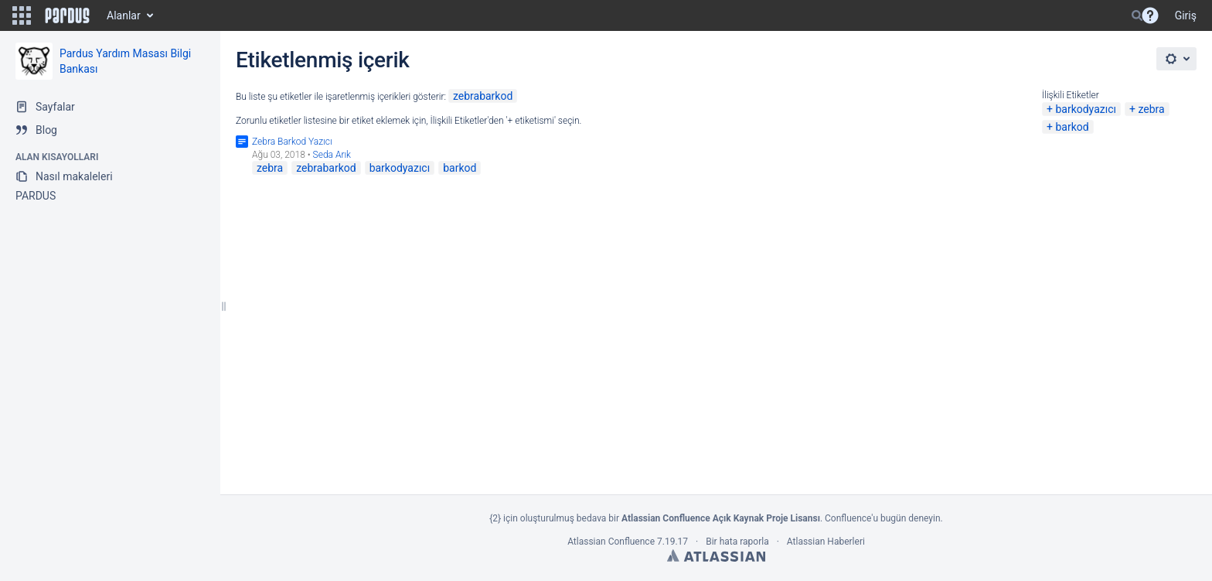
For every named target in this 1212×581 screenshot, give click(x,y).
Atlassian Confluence (611, 541)
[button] (22, 15)
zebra (1151, 109)
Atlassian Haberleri (826, 541)
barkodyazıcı (1085, 109)
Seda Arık (332, 154)
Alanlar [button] (124, 15)
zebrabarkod (482, 96)
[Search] (1137, 15)
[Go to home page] (67, 15)
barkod (1071, 127)
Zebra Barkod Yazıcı (292, 141)
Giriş (1186, 15)
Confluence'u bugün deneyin (883, 518)
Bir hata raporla (737, 541)
